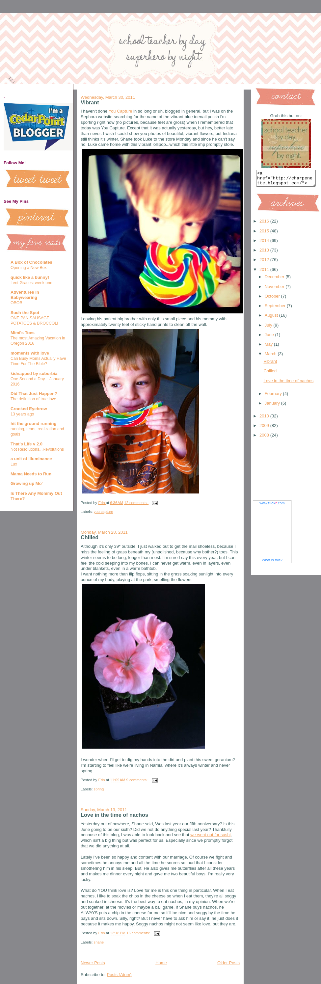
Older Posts (228, 962)
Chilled (89, 537)
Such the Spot (25, 312)
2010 (264, 418)
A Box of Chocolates (31, 262)
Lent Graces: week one (31, 282)
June (270, 337)
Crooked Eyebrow (29, 408)
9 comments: (137, 780)
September (276, 308)
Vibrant (90, 102)
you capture (103, 512)
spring (99, 789)
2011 (264, 272)
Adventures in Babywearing (25, 295)
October (273, 299)
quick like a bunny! (30, 277)
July (269, 328)
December (275, 279)
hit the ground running (33, 423)
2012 (264, 262)
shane (99, 942)
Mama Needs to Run (31, 473)
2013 (264, 253)
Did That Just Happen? (34, 393)
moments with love (30, 353)
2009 (264, 428)
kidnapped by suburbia (34, 373)
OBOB (16, 303)
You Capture (120, 111)
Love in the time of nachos (114, 815)
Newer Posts (93, 962)
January (273, 406)
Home (161, 962)
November (275, 289)
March (271, 356)
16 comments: (138, 933)
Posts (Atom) (119, 974)
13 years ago (22, 414)
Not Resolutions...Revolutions (37, 449)
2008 (264, 438)
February (274, 396)
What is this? (272, 563)
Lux (14, 464)
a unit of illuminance (31, 458)
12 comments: (136, 503)
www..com (271, 506)
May (269, 347)
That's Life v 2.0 (26, 443)
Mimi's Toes (23, 332)
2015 (264, 233)
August (272, 318)
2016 (264, 224)
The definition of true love (33, 399)
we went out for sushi (210, 834)
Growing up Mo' (27, 483)
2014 (264, 243)
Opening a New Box (29, 267)
